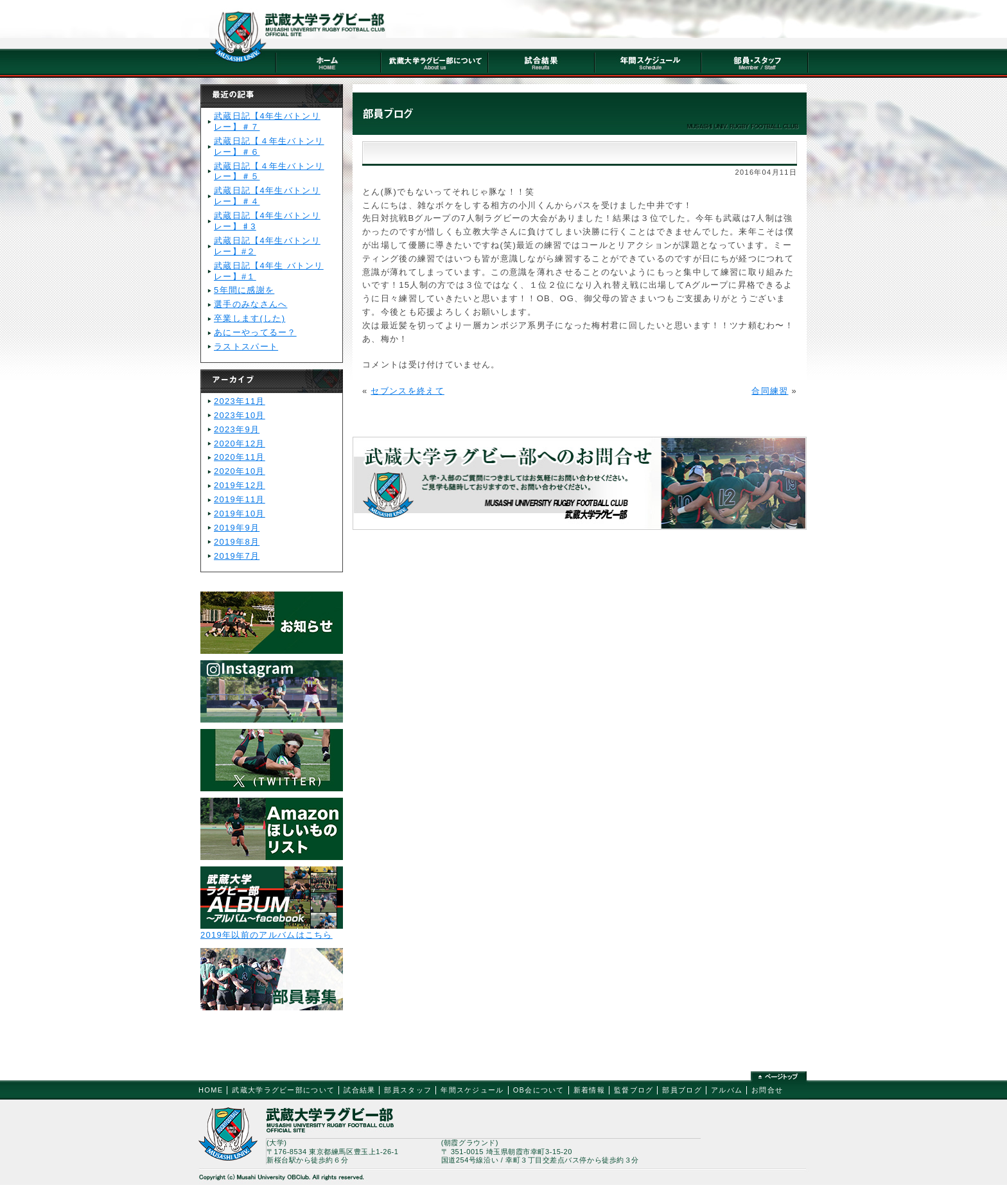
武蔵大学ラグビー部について (283, 1090)
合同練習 (769, 391)
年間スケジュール (472, 1090)
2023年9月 (236, 429)
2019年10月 (239, 513)
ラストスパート (246, 346)
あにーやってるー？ (255, 332)
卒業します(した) (249, 318)
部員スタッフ (408, 1090)
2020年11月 (239, 457)
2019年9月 (236, 527)
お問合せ (767, 1090)
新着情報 (589, 1090)
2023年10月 (239, 415)
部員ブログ (682, 1090)
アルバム (726, 1090)
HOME (210, 1090)
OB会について (539, 1090)
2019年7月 (236, 556)
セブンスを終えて (407, 391)
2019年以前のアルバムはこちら (266, 935)
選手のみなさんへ (250, 304)
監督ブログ (634, 1090)
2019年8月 (236, 542)
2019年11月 (239, 499)
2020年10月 (239, 471)
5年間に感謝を (244, 290)
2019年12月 (239, 485)
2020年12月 (239, 443)
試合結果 (359, 1090)
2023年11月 (239, 401)
